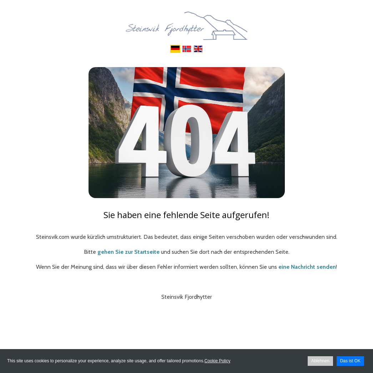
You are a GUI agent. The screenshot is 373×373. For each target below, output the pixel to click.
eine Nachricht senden (307, 266)
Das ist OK (350, 360)
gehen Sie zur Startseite (128, 251)
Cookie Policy (218, 360)
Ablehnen (320, 360)
